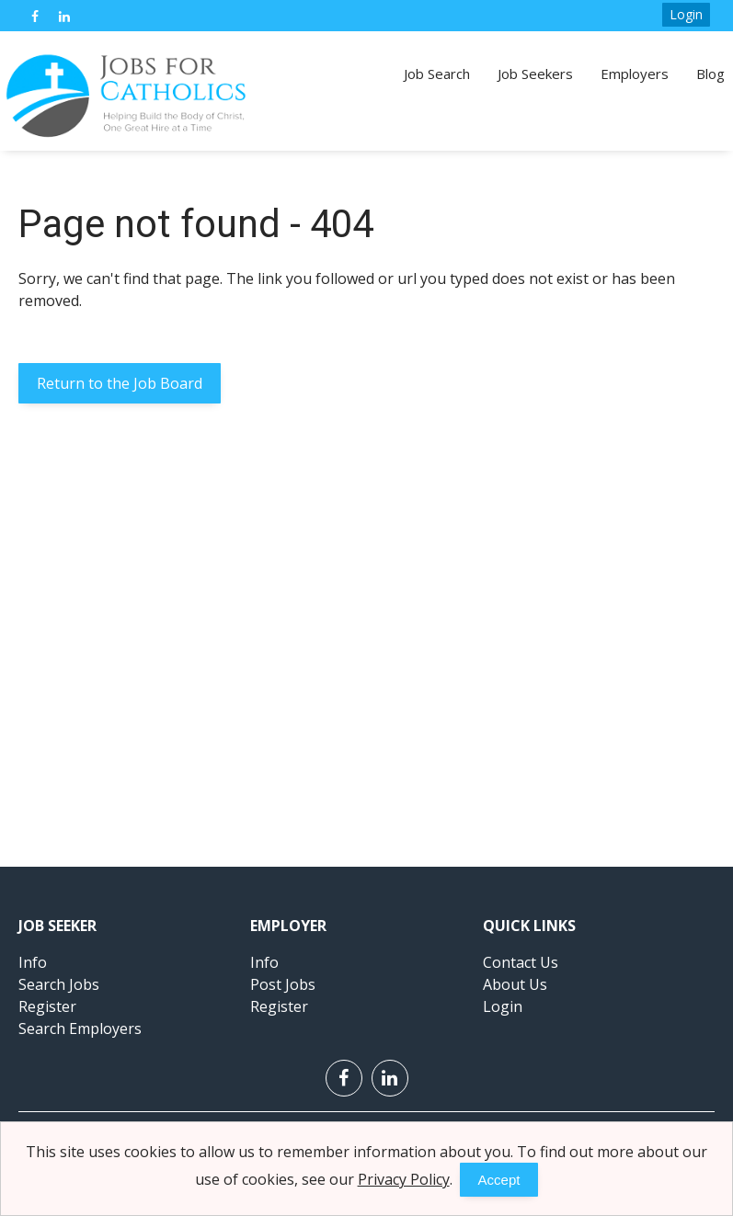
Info (32, 962)
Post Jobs (282, 984)
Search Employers (80, 1028)
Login (686, 14)
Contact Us (520, 962)
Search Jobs (58, 984)
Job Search (437, 73)
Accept (499, 1180)
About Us (515, 984)
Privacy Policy (404, 1179)
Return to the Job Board (119, 383)
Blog (710, 73)
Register (47, 1006)
